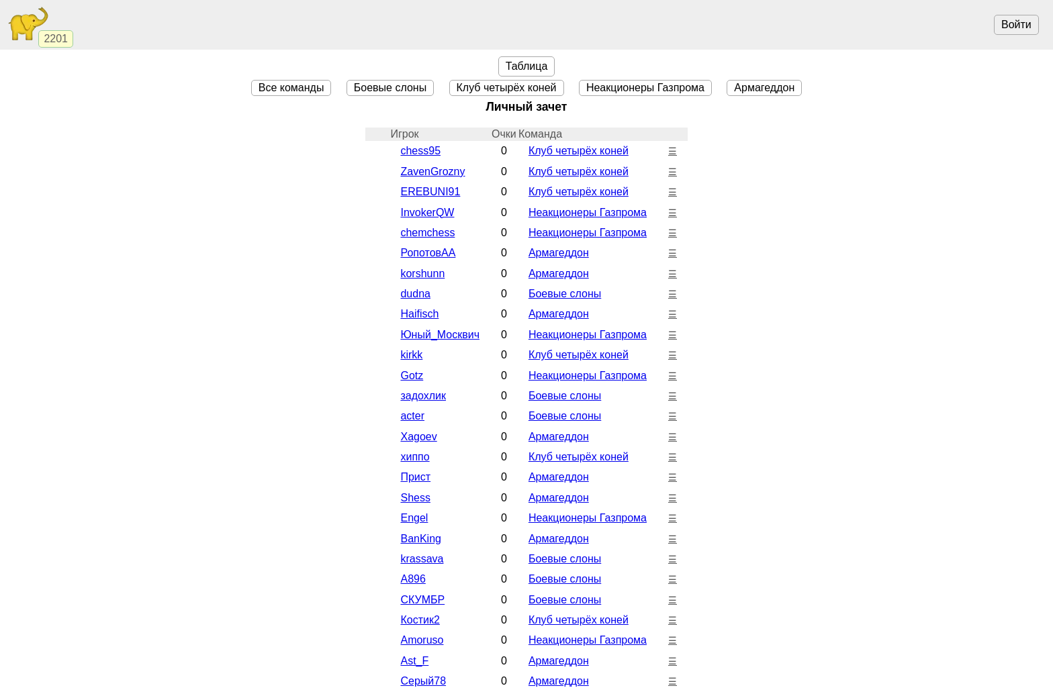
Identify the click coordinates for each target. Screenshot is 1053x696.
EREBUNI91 (430, 191)
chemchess (427, 232)
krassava (421, 558)
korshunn (422, 273)
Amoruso (421, 640)
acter (412, 415)
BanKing (420, 538)
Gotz (411, 375)
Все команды (291, 87)
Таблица (527, 66)
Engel (414, 518)
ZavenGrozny (432, 171)
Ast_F (414, 660)
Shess (415, 497)
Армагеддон (764, 87)
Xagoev (418, 436)
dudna (415, 293)
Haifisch (419, 313)
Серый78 (423, 681)
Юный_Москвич (439, 334)
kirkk (411, 354)
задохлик (423, 395)
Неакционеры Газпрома (645, 87)
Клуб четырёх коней (507, 87)
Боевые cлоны (390, 87)
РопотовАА (427, 252)
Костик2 (419, 620)
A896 (412, 579)
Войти (1016, 24)
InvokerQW (427, 212)
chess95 (420, 150)
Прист (415, 477)
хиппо (414, 456)
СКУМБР (422, 599)
